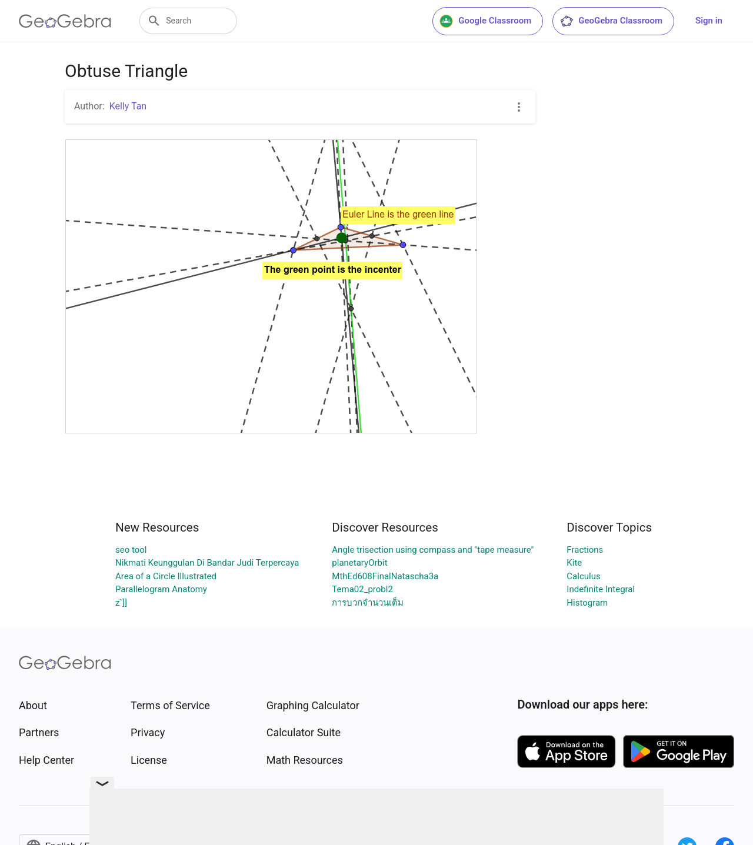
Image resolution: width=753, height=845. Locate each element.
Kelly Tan (128, 106)
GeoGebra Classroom (610, 21)
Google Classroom (485, 21)
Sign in (708, 20)
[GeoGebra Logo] (65, 21)
